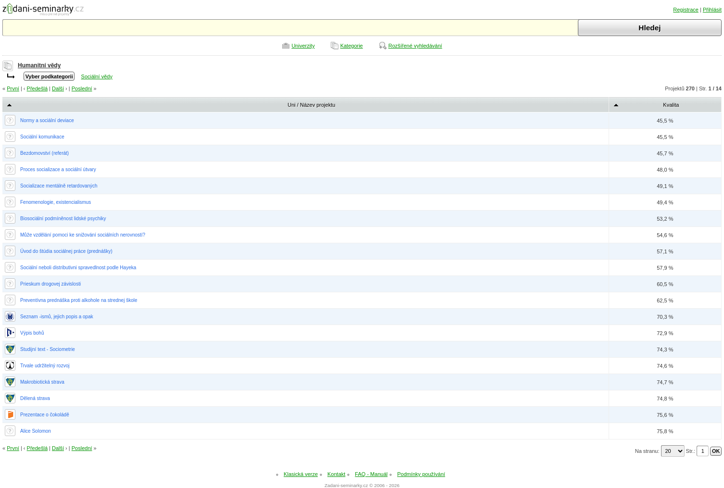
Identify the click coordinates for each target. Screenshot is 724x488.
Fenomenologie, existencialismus (55, 202)
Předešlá (37, 88)
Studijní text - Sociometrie (47, 349)
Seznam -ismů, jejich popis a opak (56, 316)
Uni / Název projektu (311, 105)
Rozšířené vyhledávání (415, 46)
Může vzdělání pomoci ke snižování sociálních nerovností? (82, 235)
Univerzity (302, 46)
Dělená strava (35, 398)
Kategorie (351, 46)
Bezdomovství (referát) (44, 153)
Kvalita (671, 105)
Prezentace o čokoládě (44, 414)
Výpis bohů (32, 333)
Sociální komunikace (42, 136)
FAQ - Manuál (371, 474)
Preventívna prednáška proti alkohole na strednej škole (78, 300)
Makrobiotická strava (42, 382)
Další (58, 88)
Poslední (82, 88)
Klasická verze (301, 474)
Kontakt (336, 474)
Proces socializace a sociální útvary (58, 169)
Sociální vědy (96, 76)
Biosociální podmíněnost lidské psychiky (63, 218)
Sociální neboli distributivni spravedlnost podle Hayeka (78, 267)
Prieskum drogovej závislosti (50, 284)
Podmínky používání (421, 474)
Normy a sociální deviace (47, 120)
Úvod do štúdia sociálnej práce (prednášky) (66, 251)
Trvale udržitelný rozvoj (44, 365)
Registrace (686, 10)
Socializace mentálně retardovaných (59, 185)
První (13, 88)
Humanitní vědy (39, 65)
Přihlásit (712, 10)
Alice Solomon (35, 431)
